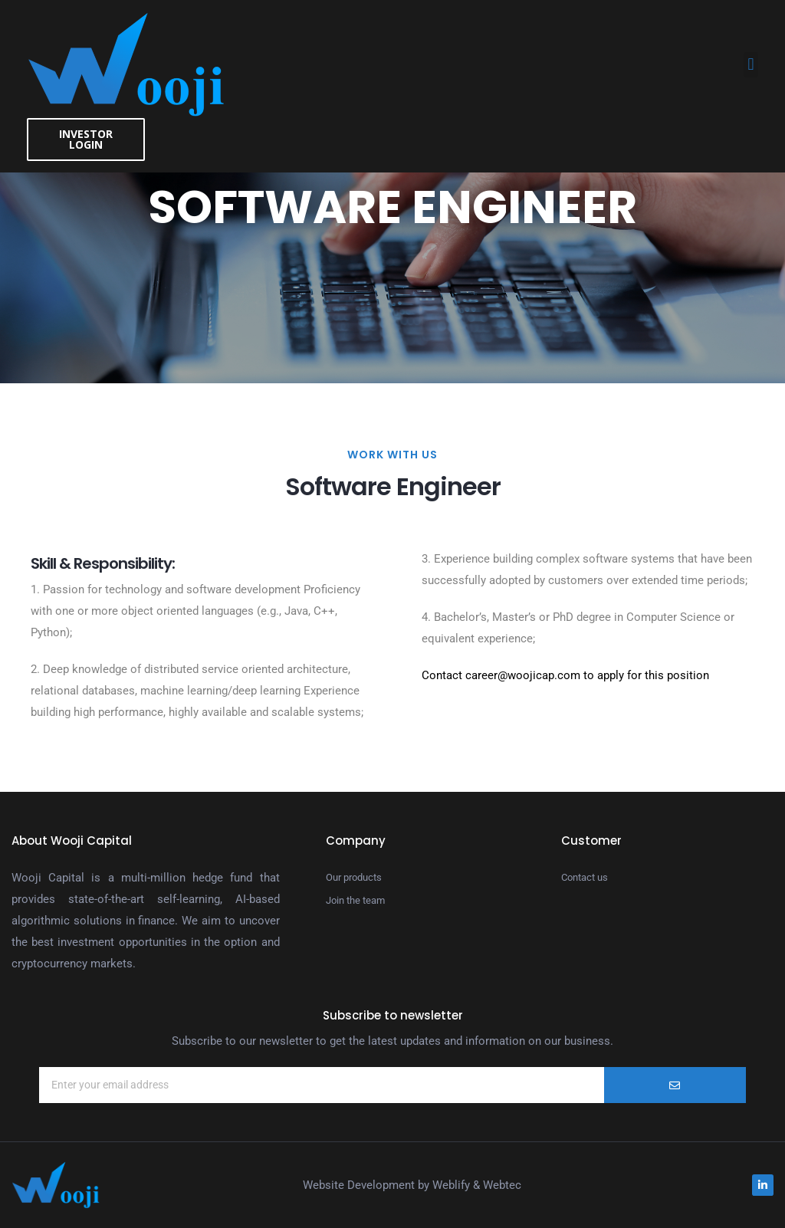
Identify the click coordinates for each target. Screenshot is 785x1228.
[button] (751, 64)
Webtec (502, 1185)
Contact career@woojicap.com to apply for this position (565, 675)
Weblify (451, 1185)
